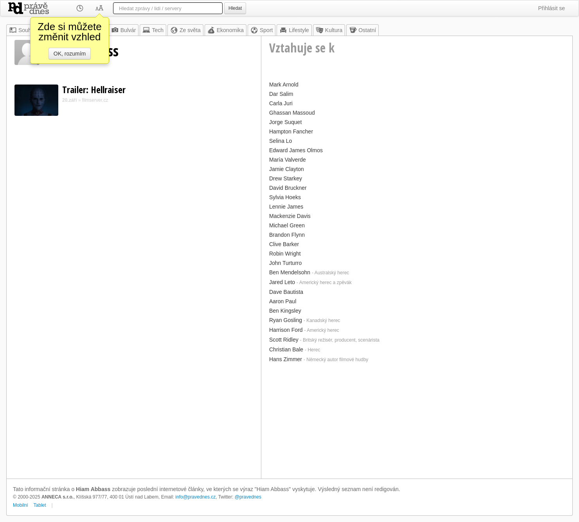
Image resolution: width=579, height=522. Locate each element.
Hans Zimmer (285, 359)
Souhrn (22, 30)
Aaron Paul (282, 301)
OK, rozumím (70, 53)
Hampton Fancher (291, 131)
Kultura (329, 30)
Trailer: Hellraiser (94, 89)
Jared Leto (282, 282)
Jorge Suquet (285, 122)
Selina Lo (280, 141)
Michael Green (287, 225)
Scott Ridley (283, 340)
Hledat (235, 8)
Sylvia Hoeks (285, 197)
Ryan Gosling (285, 320)
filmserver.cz (95, 100)
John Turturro (285, 263)
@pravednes (248, 497)
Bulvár (123, 30)
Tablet (40, 505)
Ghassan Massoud (292, 113)
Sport (261, 30)
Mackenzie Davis (290, 216)
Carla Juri (281, 103)
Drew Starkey (285, 178)
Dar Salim (281, 94)
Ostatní (362, 30)
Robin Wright (285, 253)
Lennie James (286, 206)
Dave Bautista (286, 292)
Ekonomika (225, 30)
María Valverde (287, 160)
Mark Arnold (283, 84)
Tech (153, 30)
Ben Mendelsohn (289, 272)
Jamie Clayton (286, 169)
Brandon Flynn (287, 235)
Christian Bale (286, 349)
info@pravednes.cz (195, 497)
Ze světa (185, 30)
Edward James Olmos (296, 150)
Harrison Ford (286, 330)
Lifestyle (294, 30)
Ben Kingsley (285, 311)
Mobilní (20, 505)
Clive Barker (284, 244)
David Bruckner (288, 188)
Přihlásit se (551, 8)
